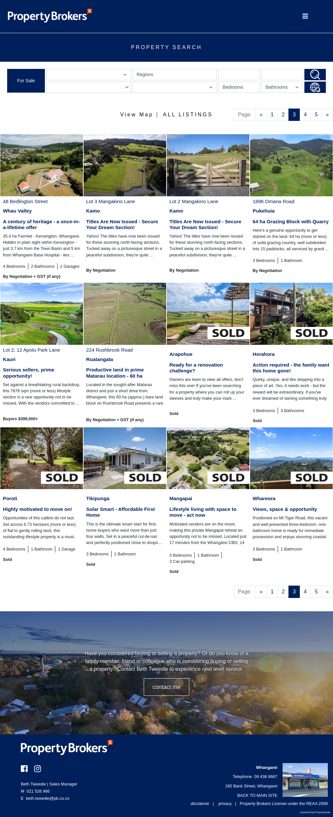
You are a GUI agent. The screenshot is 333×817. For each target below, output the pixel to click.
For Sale (26, 80)
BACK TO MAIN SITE (257, 795)
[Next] (327, 115)
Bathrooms (283, 88)
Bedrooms (232, 87)
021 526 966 (35, 791)
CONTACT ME (166, 687)
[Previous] (261, 115)
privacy (225, 803)
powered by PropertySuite (315, 812)
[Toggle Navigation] (305, 16)
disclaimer (200, 803)
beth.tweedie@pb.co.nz (48, 798)
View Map (136, 114)
